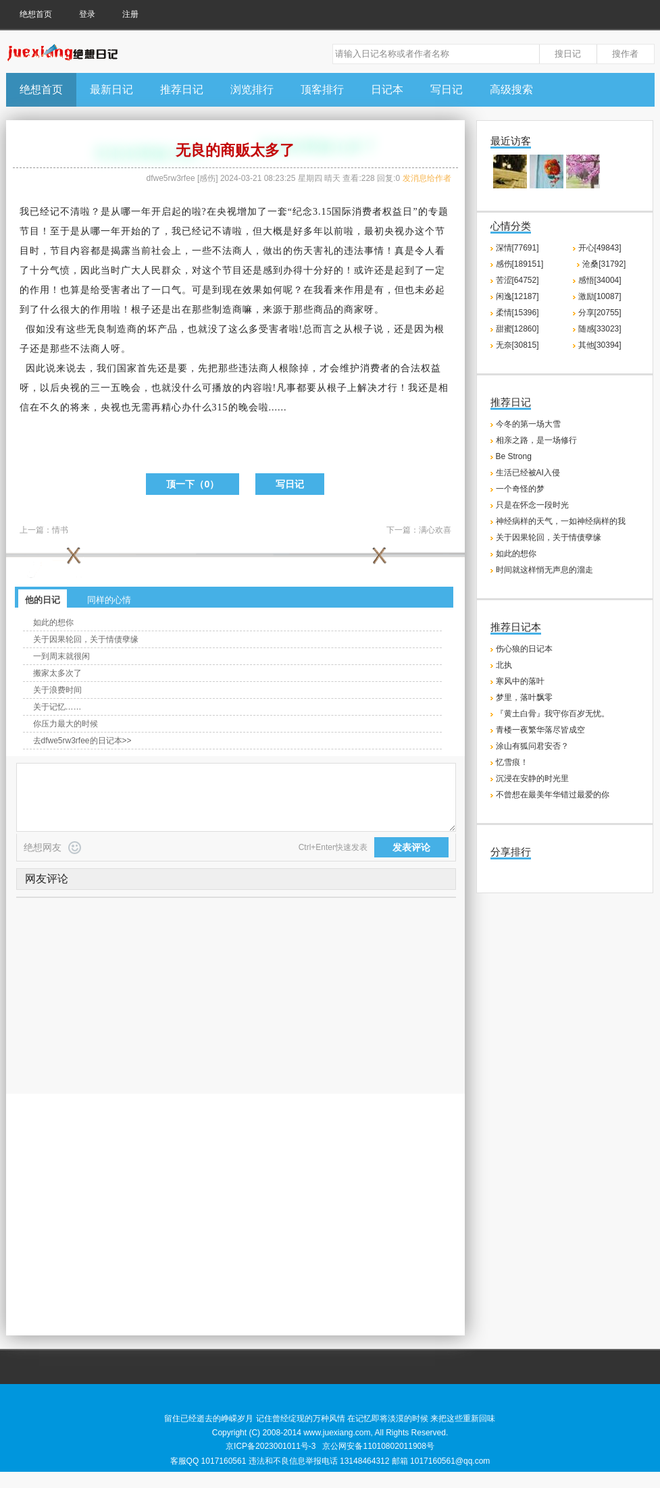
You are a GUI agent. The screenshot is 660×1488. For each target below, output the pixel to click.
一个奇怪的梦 (520, 489)
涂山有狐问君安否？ (532, 746)
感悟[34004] (599, 280)
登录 (87, 14)
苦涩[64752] (517, 280)
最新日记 (111, 89)
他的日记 (42, 600)
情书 (60, 530)
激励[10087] (599, 296)
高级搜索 (511, 89)
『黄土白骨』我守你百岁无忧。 (552, 713)
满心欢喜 (435, 530)
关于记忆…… (57, 707)
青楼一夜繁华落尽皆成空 (540, 730)
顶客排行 (322, 89)
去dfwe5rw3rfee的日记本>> (82, 740)
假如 (36, 329)
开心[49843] (599, 248)
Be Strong (514, 456)
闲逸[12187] (517, 296)
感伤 (207, 178)
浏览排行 (252, 89)
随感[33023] (599, 329)
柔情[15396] (517, 312)
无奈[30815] (517, 345)
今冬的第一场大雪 (528, 424)
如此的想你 (53, 622)
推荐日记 (181, 89)
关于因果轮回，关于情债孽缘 (85, 639)
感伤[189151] (520, 264)
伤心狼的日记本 (524, 649)
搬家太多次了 (57, 673)
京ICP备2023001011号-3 (270, 1446)
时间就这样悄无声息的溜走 (544, 570)
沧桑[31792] (604, 264)
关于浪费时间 (57, 690)
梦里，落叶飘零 (524, 697)
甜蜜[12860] (517, 329)
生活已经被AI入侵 (528, 472)
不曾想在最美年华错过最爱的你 (552, 794)
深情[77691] (517, 248)
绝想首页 (36, 14)
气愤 (60, 270)
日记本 (387, 89)
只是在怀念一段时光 (532, 505)
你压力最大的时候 (65, 723)
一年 (141, 212)
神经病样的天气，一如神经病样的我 (561, 521)
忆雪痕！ (512, 762)
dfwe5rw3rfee (171, 178)
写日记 (446, 89)
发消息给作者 (427, 178)
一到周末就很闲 (61, 656)
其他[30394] (599, 345)
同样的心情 (109, 600)
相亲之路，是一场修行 (536, 440)
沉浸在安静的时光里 (532, 778)
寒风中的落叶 (520, 681)
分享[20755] (599, 312)
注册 (130, 14)
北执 (504, 665)
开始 (131, 231)
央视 (227, 212)
